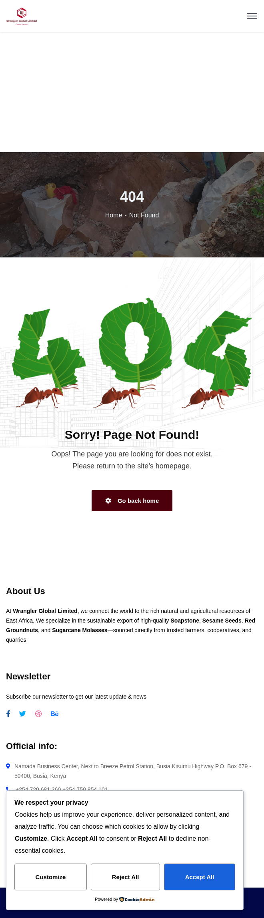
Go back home (132, 500)
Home (113, 215)
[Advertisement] (132, 93)
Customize (51, 877)
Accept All (199, 877)
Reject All (125, 877)
